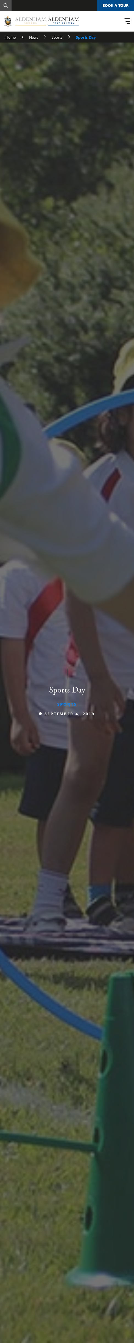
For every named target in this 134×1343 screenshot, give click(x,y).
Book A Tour (115, 5)
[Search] (6, 5)
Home (10, 37)
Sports (57, 37)
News (33, 37)
